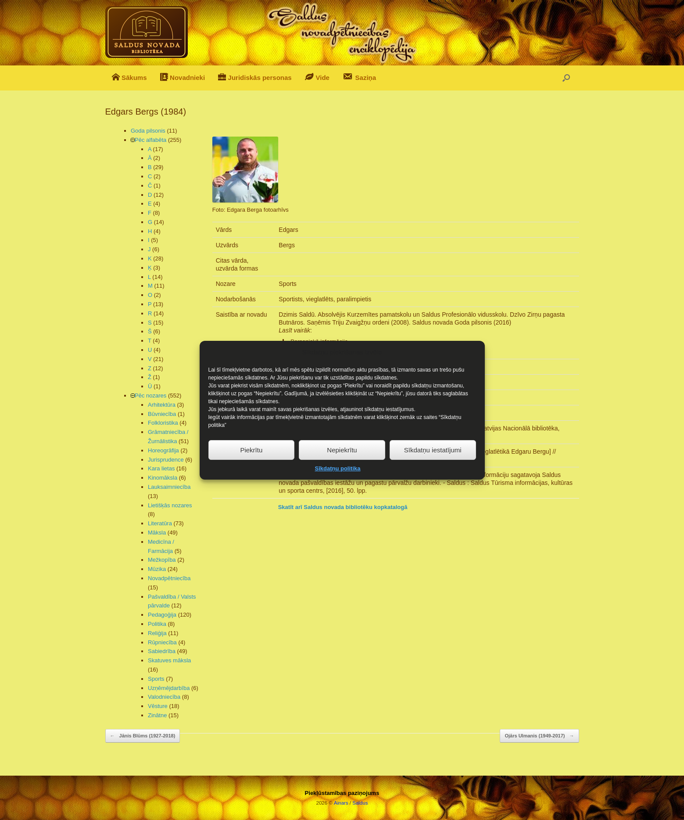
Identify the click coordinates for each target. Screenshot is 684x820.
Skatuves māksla (169, 660)
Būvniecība (162, 414)
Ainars (341, 803)
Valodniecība (164, 697)
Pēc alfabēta (150, 140)
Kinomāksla (162, 477)
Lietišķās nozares (170, 505)
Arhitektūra (161, 404)
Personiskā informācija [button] (313, 341)
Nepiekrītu (342, 466)
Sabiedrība (161, 651)
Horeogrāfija (163, 450)
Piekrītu (251, 466)
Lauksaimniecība (169, 487)
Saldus (360, 803)
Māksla (157, 532)
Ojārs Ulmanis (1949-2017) (539, 736)
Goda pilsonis (148, 130)
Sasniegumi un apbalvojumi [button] (319, 352)
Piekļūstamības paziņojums (342, 793)
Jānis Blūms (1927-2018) (142, 736)
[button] (566, 77)
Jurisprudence (166, 459)
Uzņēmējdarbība (169, 688)
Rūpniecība (162, 642)
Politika (157, 624)
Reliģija (157, 633)
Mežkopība (162, 559)
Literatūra (160, 523)
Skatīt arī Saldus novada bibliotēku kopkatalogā (343, 507)
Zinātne (157, 715)
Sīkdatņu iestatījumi (433, 466)
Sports (156, 679)
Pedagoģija (162, 614)
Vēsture (158, 706)
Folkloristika (163, 422)
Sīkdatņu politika (337, 484)
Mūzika (157, 569)
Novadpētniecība (169, 578)
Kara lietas (161, 468)
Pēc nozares (150, 395)
